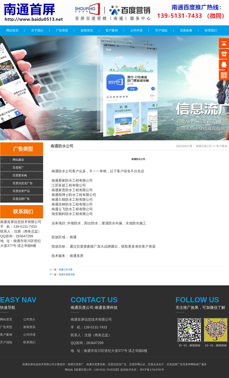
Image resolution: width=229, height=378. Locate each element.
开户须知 (161, 30)
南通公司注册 (66, 269)
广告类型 (62, 30)
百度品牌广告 (21, 198)
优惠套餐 (186, 30)
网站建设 (18, 159)
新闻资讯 (87, 30)
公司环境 (136, 30)
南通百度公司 (204, 146)
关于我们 (37, 30)
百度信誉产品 (21, 191)
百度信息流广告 (23, 183)
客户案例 (112, 30)
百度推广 (18, 167)
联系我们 (211, 30)
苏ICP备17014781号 (151, 369)
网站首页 (12, 30)
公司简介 (29, 319)
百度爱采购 (20, 175)
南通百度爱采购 (67, 274)
